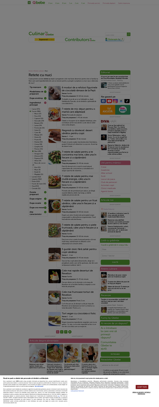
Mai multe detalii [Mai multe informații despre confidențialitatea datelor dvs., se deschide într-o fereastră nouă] (39, 386)
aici (59, 396)
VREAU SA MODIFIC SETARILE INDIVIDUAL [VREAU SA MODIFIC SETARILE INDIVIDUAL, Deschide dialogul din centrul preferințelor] (141, 393)
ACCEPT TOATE (142, 387)
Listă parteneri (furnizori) (77, 391)
